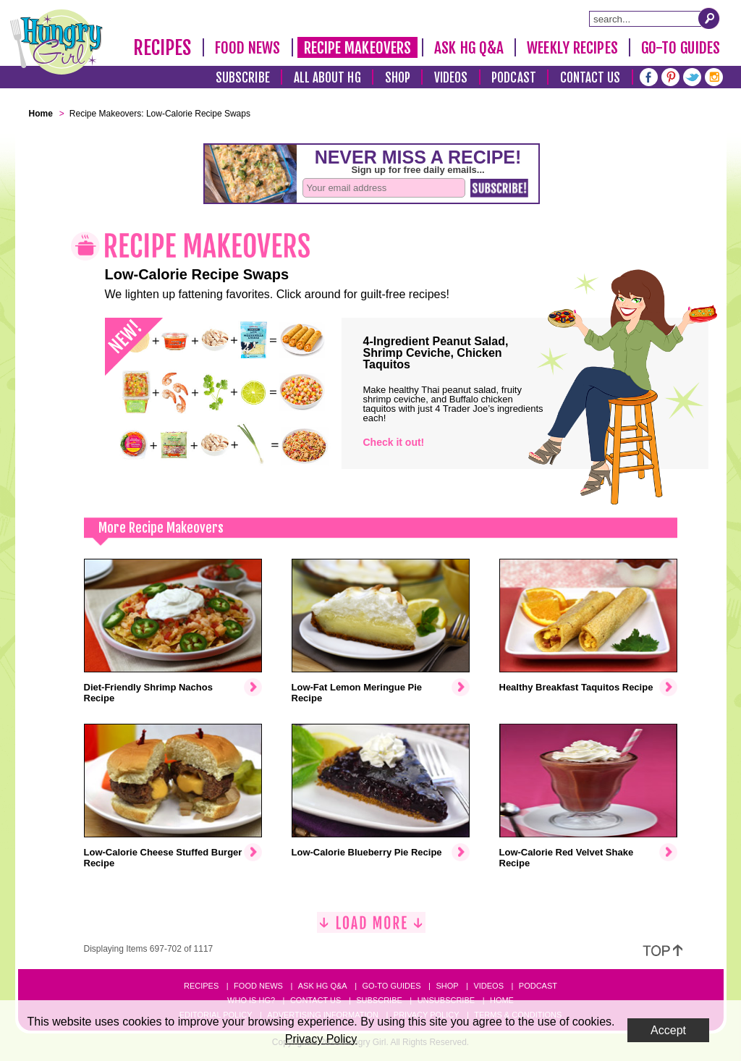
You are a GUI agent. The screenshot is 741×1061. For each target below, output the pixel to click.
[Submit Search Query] (709, 18)
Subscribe (243, 77)
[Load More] (371, 928)
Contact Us (590, 77)
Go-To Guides (680, 47)
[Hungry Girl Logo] (56, 42)
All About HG (327, 77)
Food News (248, 47)
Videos (451, 77)
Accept (668, 1030)
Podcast (513, 77)
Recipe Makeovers (358, 47)
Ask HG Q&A (469, 47)
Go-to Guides (391, 985)
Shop (397, 77)
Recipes (162, 47)
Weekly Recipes (572, 47)
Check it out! (394, 442)
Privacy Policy (321, 1039)
